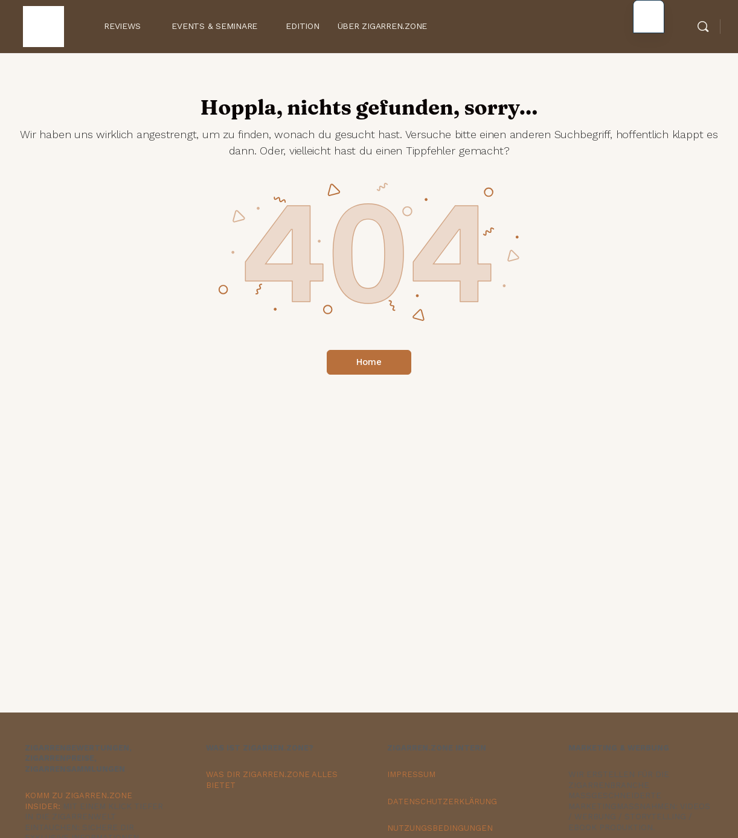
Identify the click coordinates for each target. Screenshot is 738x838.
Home (369, 362)
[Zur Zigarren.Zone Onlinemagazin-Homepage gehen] (43, 25)
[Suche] (703, 26)
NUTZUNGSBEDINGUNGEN (440, 828)
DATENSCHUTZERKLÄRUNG (442, 801)
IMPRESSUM (411, 774)
